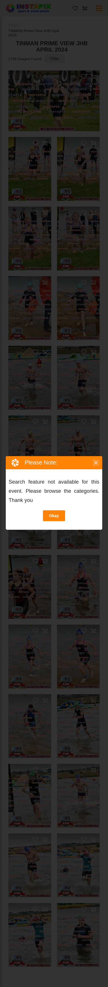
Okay (54, 515)
